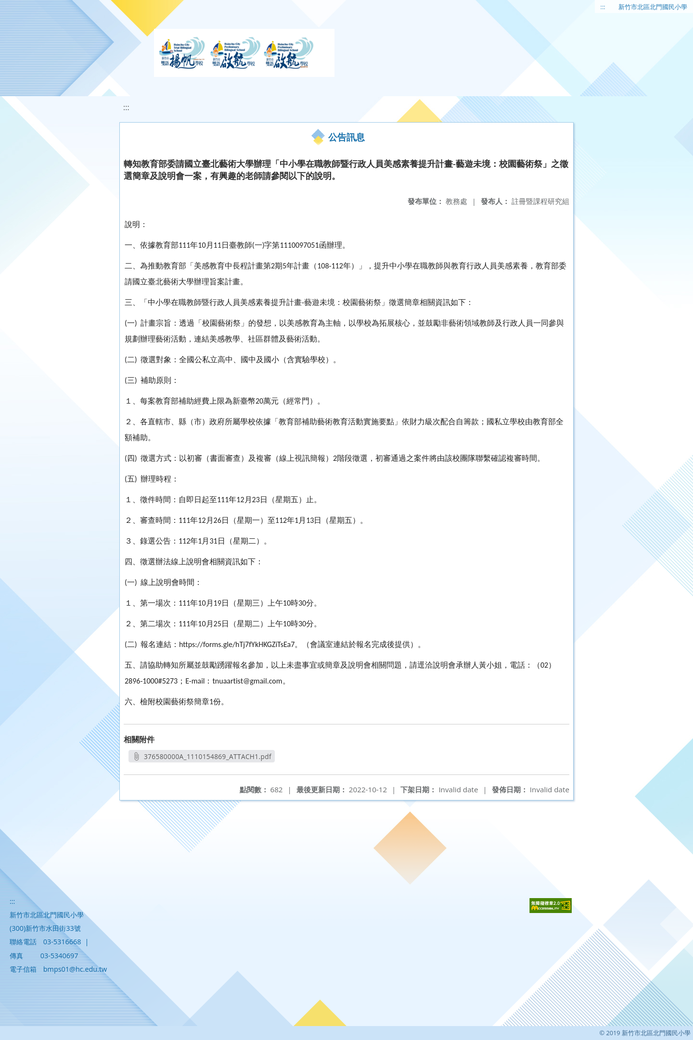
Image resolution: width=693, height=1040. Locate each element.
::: (603, 6)
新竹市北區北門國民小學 (652, 6)
